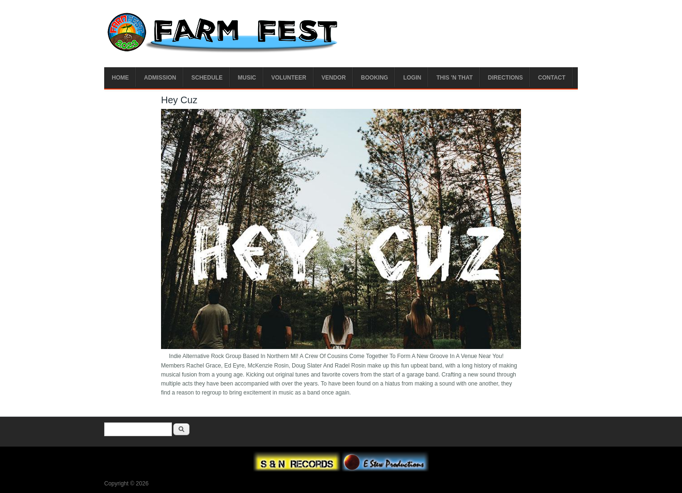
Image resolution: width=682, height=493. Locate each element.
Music (247, 77)
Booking (374, 77)
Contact (551, 77)
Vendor (334, 77)
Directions (505, 77)
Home (120, 77)
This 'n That (454, 77)
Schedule (207, 77)
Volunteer (288, 77)
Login (412, 77)
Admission (160, 77)
